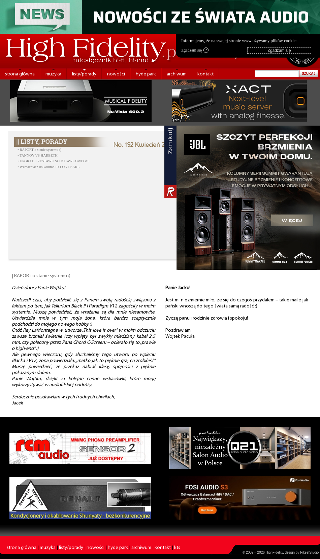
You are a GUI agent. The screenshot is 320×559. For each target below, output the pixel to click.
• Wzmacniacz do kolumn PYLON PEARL (48, 167)
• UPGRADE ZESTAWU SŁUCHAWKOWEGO (53, 161)
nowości (116, 74)
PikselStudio (309, 552)
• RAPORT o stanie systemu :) (39, 150)
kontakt (205, 74)
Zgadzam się (195, 50)
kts (177, 547)
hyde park (146, 74)
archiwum (177, 74)
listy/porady (84, 74)
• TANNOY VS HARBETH (38, 155)
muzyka (53, 74)
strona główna (20, 74)
